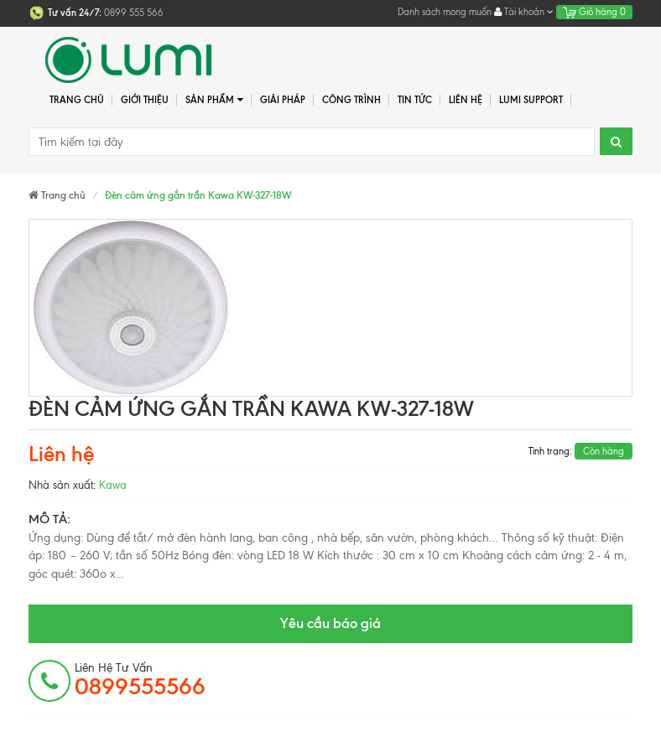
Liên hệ (465, 100)
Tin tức (415, 100)
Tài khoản (524, 12)
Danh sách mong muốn (445, 12)
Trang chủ (76, 100)
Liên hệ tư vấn (140, 680)
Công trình (351, 100)
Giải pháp (282, 100)
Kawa (113, 485)
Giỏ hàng (594, 12)
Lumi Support (531, 100)
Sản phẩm (214, 100)
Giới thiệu (145, 100)
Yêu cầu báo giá (330, 623)
